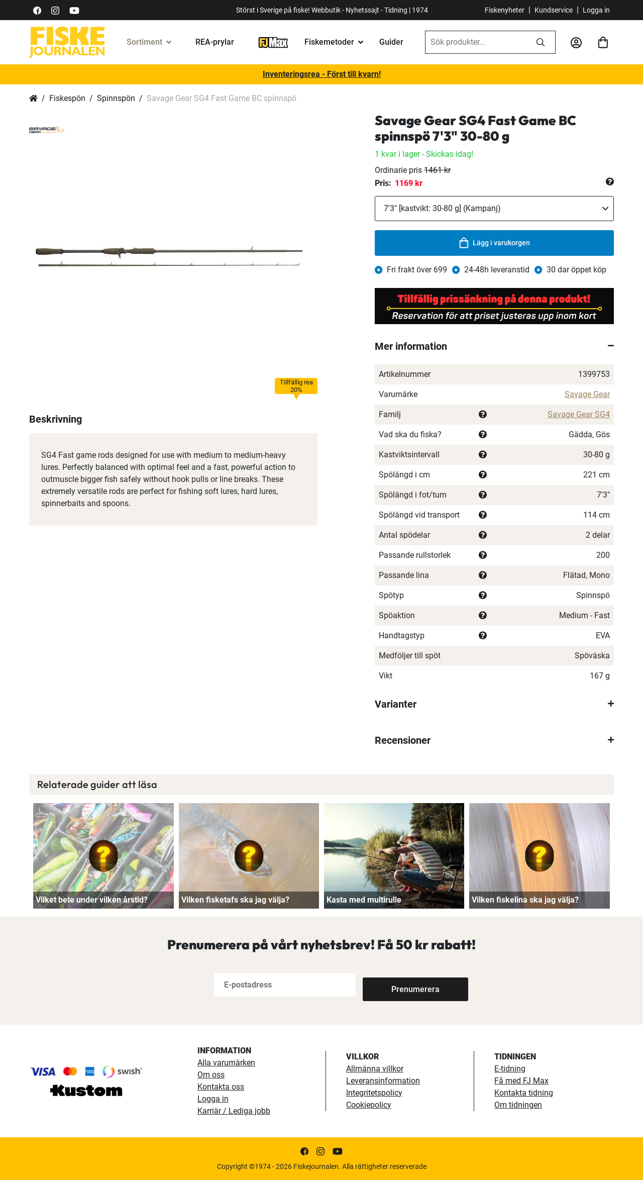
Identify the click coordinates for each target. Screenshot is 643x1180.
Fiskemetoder (329, 42)
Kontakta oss (220, 1087)
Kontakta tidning (523, 1093)
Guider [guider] (391, 42)
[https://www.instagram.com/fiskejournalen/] (55, 10)
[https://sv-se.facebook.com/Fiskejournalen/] (37, 10)
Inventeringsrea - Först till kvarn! (322, 74)
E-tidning (509, 1068)
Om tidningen (518, 1105)
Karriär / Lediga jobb (233, 1111)
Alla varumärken (226, 1062)
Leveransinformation (383, 1081)
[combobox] (475, 42)
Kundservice (553, 10)
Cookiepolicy (368, 1105)
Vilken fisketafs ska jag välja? (235, 900)
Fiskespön (67, 98)
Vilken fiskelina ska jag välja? (525, 900)
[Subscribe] (396, 985)
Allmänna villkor (374, 1068)
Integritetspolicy (374, 1093)
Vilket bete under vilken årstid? (92, 900)
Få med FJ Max (521, 1081)
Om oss (211, 1074)
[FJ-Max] (273, 42)
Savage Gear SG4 (579, 414)
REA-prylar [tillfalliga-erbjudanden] (214, 42)
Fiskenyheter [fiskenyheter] (504, 10)
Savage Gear (587, 394)
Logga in (596, 10)
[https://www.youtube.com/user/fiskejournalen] (74, 10)
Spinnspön (116, 98)
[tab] (494, 346)
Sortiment (144, 42)
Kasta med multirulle (364, 900)
